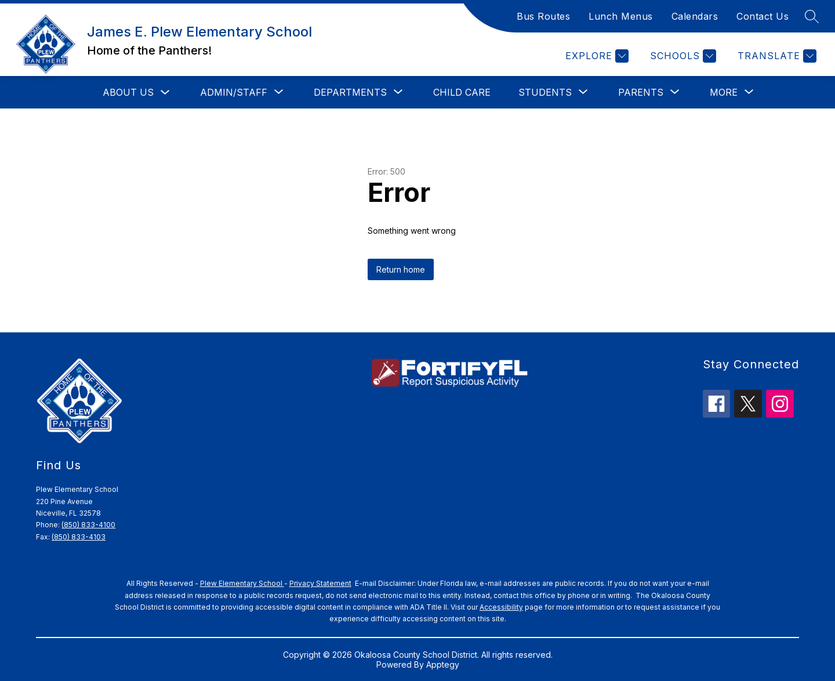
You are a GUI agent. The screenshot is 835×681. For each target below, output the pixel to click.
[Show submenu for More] (724, 92)
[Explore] (595, 56)
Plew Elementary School (242, 583)
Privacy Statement (320, 583)
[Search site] (812, 16)
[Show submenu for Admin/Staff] (233, 92)
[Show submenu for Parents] (640, 92)
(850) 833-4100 (88, 524)
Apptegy (442, 664)
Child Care (462, 92)
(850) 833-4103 (79, 537)
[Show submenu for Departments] (350, 92)
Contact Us (762, 16)
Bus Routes (543, 16)
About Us (128, 92)
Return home (400, 269)
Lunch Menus (621, 16)
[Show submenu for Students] (545, 92)
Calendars (694, 16)
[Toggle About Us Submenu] (165, 92)
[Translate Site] (775, 56)
